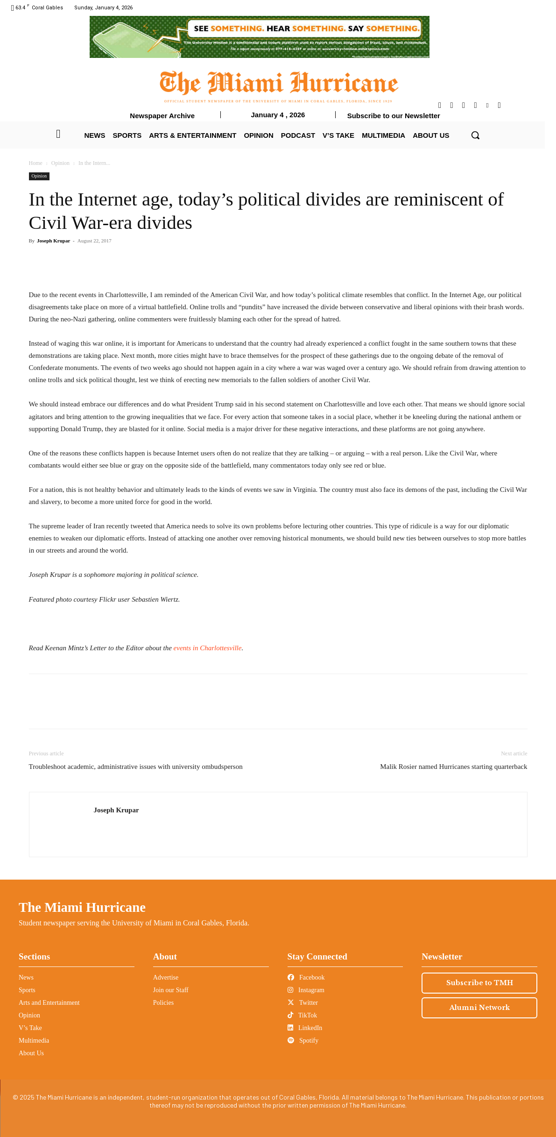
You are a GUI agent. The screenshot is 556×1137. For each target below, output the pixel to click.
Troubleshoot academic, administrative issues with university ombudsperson (136, 766)
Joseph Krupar (53, 240)
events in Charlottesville (207, 648)
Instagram (306, 990)
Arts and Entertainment (49, 1002)
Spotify (303, 1040)
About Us (31, 1053)
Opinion (60, 163)
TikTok (302, 1015)
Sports (27, 990)
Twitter (303, 1002)
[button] (475, 135)
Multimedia (34, 1040)
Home (35, 163)
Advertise (165, 977)
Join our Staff (171, 990)
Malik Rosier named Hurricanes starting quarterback (453, 766)
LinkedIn (305, 1027)
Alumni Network (480, 1007)
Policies (163, 1002)
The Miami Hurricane (82, 907)
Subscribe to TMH (479, 983)
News (26, 977)
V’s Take (30, 1027)
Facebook (306, 977)
